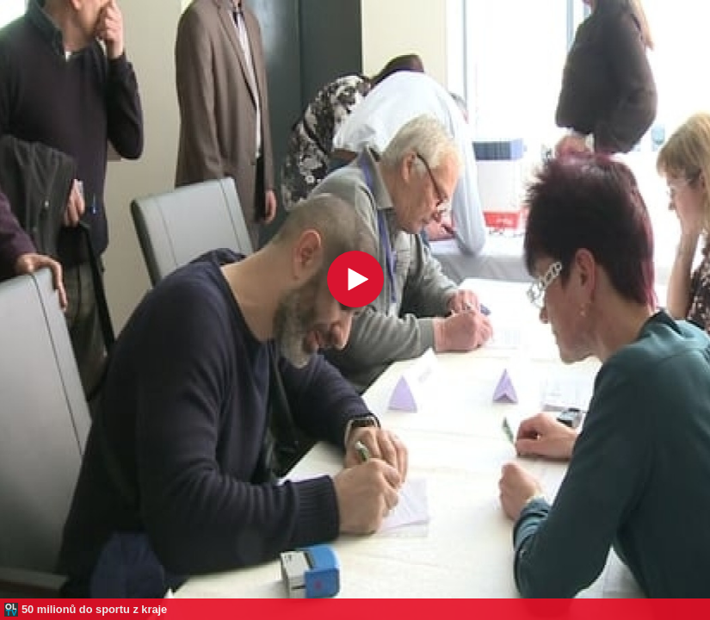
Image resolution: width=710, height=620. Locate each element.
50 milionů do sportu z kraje (94, 609)
